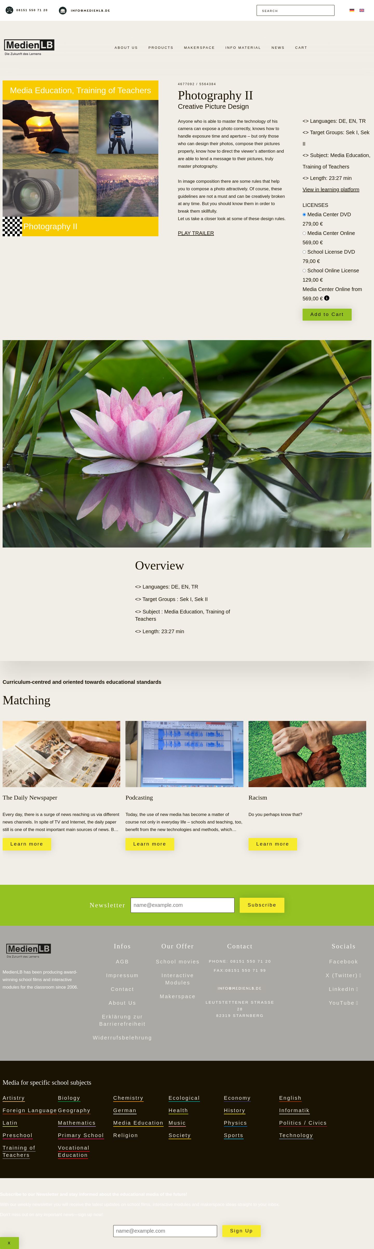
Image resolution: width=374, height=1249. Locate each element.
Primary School (81, 1135)
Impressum (122, 975)
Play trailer (196, 233)
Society (180, 1135)
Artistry (14, 1098)
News (278, 48)
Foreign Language (30, 1110)
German (125, 1110)
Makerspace (199, 48)
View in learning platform (331, 189)
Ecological (184, 1098)
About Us (126, 48)
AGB (122, 961)
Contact (122, 989)
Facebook (343, 961)
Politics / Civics (303, 1123)
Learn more (26, 844)
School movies (178, 961)
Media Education (138, 1123)
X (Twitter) (342, 975)
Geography (74, 1110)
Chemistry (128, 1098)
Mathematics (77, 1123)
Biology (69, 1098)
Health (178, 1110)
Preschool (18, 1135)
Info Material (243, 48)
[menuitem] (352, 10)
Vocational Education (74, 1151)
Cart (301, 48)
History (234, 1110)
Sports (234, 1135)
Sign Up (241, 1230)
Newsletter (107, 905)
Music (177, 1123)
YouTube (342, 1003)
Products (161, 48)
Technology (296, 1135)
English (290, 1098)
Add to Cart (327, 314)
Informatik (294, 1110)
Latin (10, 1123)
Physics (235, 1123)
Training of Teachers (19, 1151)
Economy (237, 1098)
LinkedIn (342, 989)
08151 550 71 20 (32, 10)
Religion (125, 1135)
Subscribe (262, 905)
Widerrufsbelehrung (122, 1038)
